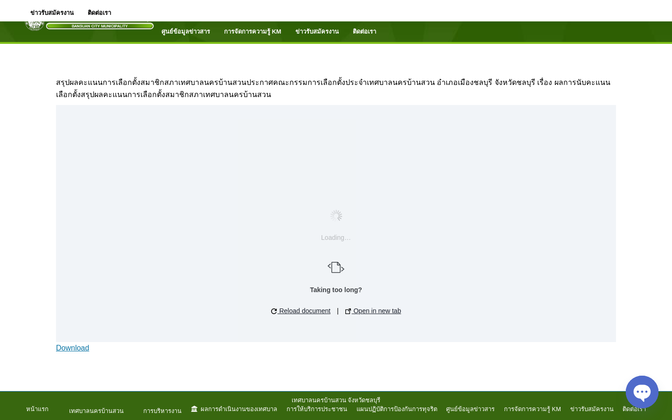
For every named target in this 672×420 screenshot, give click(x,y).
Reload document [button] (301, 311)
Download (72, 348)
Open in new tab (373, 311)
